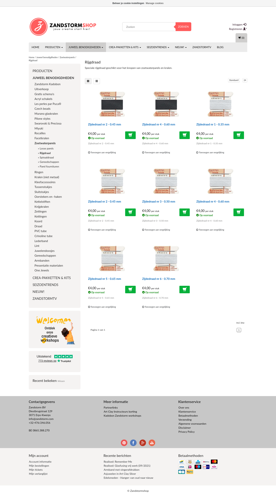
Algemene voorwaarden (192, 423)
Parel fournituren (49, 166)
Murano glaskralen (46, 113)
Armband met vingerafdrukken (121, 469)
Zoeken (183, 26)
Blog (220, 47)
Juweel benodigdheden (86, 47)
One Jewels (41, 270)
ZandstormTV (201, 47)
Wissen (61, 381)
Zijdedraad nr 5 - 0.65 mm (104, 278)
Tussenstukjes (43, 187)
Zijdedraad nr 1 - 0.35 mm (212, 124)
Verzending (185, 419)
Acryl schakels (43, 99)
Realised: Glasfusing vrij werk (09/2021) (127, 465)
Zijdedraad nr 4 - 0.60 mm (158, 124)
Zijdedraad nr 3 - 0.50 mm (158, 201)
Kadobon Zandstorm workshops (122, 415)
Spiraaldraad (47, 157)
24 (245, 80)
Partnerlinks (111, 407)
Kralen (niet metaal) (46, 177)
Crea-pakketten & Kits (125, 47)
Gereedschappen (49, 161)
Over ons (183, 407)
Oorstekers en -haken (48, 196)
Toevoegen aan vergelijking (102, 152)
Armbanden (41, 260)
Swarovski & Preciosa (47, 123)
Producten (54, 47)
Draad (38, 226)
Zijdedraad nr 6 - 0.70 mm (158, 278)
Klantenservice (187, 411)
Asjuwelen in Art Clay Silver (120, 473)
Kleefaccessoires (44, 182)
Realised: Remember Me (118, 461)
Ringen (38, 172)
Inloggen (239, 24)
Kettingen (40, 216)
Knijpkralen (41, 206)
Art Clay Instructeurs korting (120, 411)
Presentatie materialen (48, 265)
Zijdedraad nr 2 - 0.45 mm (104, 124)
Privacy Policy (186, 431)
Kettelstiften (42, 201)
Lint (36, 245)
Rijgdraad (33, 60)
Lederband (41, 241)
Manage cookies (155, 3)
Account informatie (40, 461)
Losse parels (46, 148)
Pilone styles (42, 118)
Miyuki (38, 128)
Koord (38, 221)
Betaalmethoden (188, 415)
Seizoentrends (158, 47)
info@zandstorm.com (41, 418)
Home (35, 47)
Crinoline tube (43, 236)
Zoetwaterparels (67, 57)
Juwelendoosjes (44, 250)
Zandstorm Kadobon (47, 84)
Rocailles (40, 133)
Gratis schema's (44, 94)
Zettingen (40, 211)
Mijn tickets (36, 469)
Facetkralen (41, 138)
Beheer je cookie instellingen (128, 3)
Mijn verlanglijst (38, 473)
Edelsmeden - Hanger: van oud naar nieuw (128, 477)
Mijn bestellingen (39, 465)
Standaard (233, 80)
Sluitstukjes (41, 192)
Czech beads (42, 108)
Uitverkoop (41, 89)
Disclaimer (184, 427)
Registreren (238, 28)
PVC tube (40, 231)
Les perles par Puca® (47, 103)
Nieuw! (181, 47)
